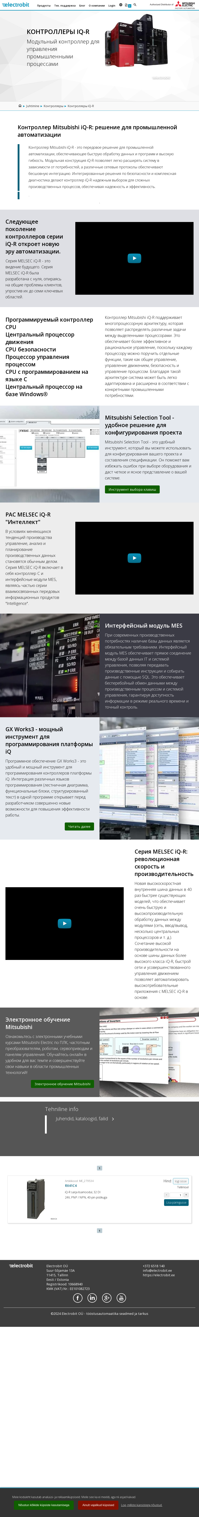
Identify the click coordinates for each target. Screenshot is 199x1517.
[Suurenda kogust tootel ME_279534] (186, 1195)
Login (111, 5)
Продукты (44, 5)
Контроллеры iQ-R (81, 106)
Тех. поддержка (65, 5)
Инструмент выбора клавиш (132, 489)
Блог (82, 5)
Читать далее (79, 826)
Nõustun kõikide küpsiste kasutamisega (43, 1505)
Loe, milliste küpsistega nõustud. (141, 1505)
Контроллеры (53, 106)
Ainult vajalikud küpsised (98, 1505)
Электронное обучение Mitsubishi (62, 1084)
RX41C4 (71, 1185)
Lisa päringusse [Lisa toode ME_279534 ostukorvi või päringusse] (176, 1202)
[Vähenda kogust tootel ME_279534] (166, 1195)
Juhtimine (32, 106)
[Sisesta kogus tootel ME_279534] (176, 1195)
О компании (97, 5)
